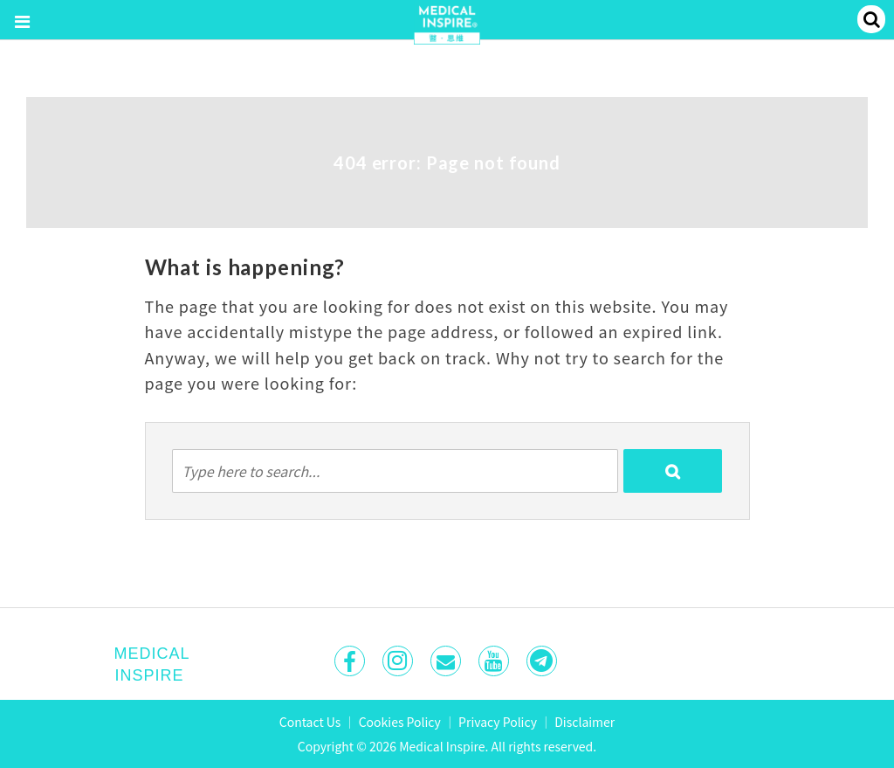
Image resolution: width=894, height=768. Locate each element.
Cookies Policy (400, 721)
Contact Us (310, 721)
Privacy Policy (497, 721)
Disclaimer (584, 721)
